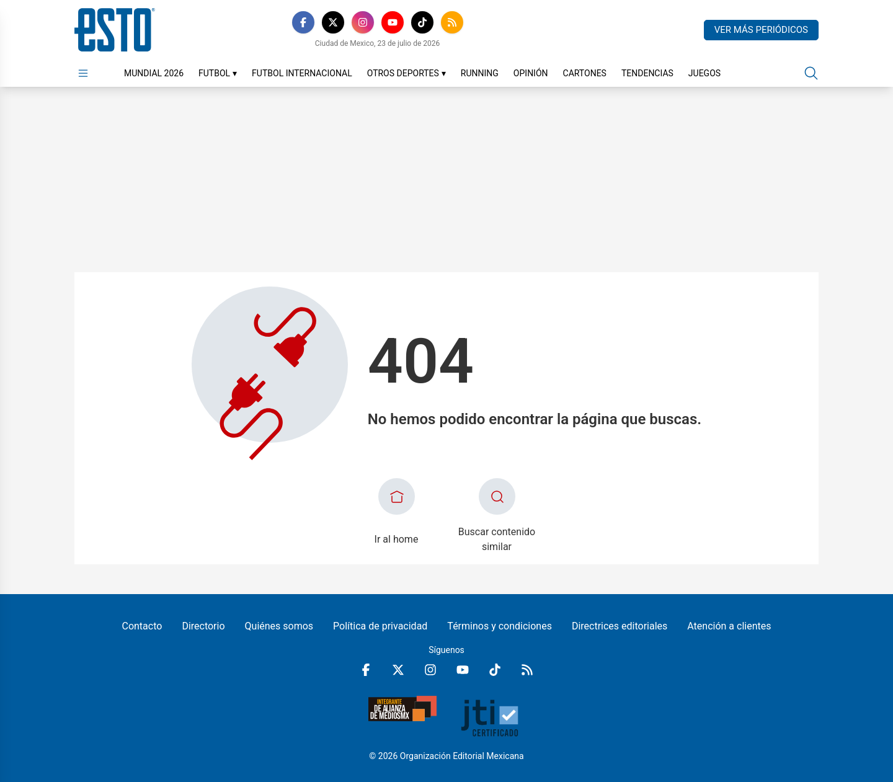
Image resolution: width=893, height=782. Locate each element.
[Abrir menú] (83, 73)
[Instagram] (363, 22)
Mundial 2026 (154, 73)
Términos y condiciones (499, 626)
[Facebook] (303, 22)
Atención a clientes (729, 626)
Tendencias (647, 73)
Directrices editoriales (619, 626)
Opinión (530, 73)
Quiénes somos (279, 626)
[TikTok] (422, 22)
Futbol (217, 73)
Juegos (704, 73)
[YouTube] (392, 22)
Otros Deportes (406, 73)
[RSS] (452, 22)
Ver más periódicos (761, 29)
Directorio (203, 626)
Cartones (584, 73)
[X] (333, 22)
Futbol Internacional (302, 73)
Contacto (142, 626)
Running (480, 73)
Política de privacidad (380, 626)
